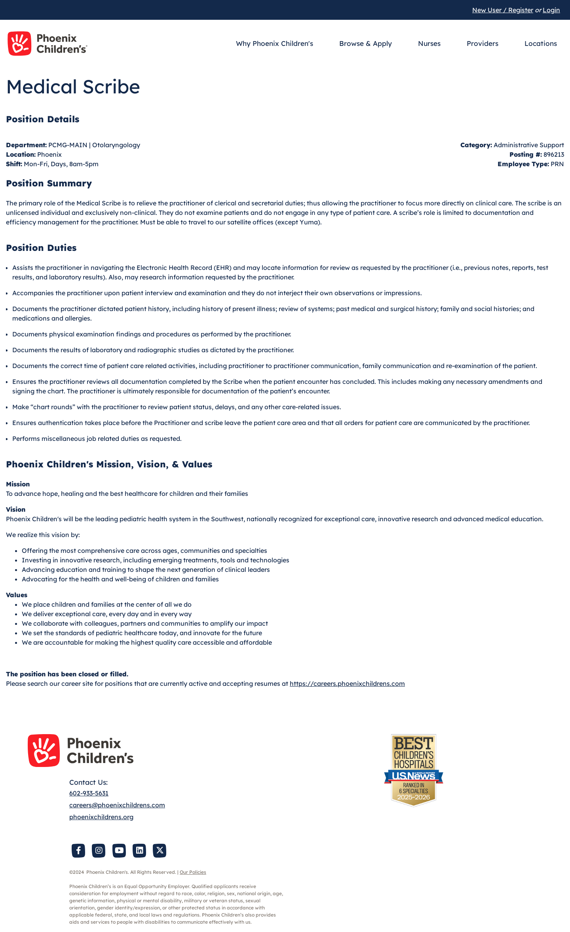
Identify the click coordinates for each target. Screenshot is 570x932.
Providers (482, 43)
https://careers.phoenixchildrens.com (347, 683)
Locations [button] (540, 43)
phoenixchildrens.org (101, 817)
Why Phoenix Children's (274, 43)
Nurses (429, 43)
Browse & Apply (365, 43)
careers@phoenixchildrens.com (117, 805)
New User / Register (502, 10)
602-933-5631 (88, 793)
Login (551, 10)
